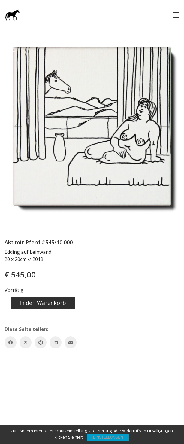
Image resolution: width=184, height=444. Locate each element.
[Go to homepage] (12, 15)
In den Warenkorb (43, 302)
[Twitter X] (26, 342)
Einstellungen (108, 437)
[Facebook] (11, 342)
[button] (176, 15)
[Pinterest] (41, 342)
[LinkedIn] (56, 342)
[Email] (71, 342)
